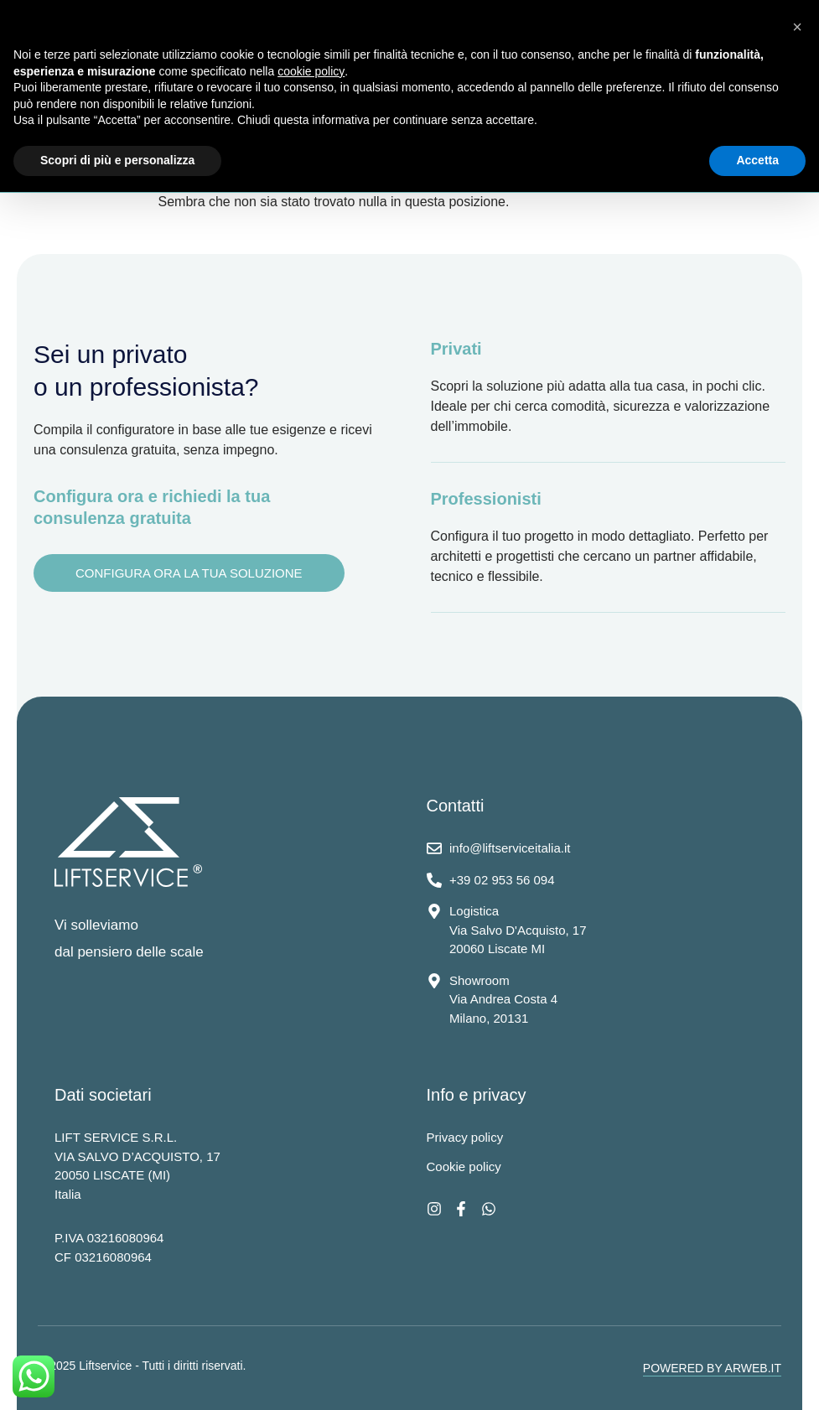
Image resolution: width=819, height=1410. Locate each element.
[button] (797, 26)
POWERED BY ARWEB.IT (712, 1368)
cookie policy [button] (311, 71)
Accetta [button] (757, 160)
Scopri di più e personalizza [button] (117, 160)
